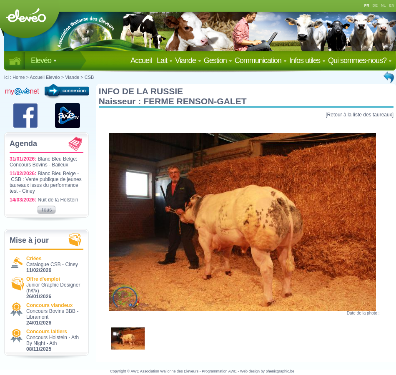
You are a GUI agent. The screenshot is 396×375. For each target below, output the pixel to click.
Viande (188, 60)
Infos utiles (307, 60)
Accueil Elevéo (45, 77)
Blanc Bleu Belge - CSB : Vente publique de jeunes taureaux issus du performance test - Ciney (46, 182)
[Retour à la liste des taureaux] (359, 115)
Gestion (218, 60)
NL (383, 5)
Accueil (142, 60)
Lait (165, 60)
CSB (89, 77)
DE (375, 5)
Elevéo (44, 60)
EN (392, 5)
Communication (261, 60)
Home (19, 77)
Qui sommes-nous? (360, 60)
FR (366, 5)
